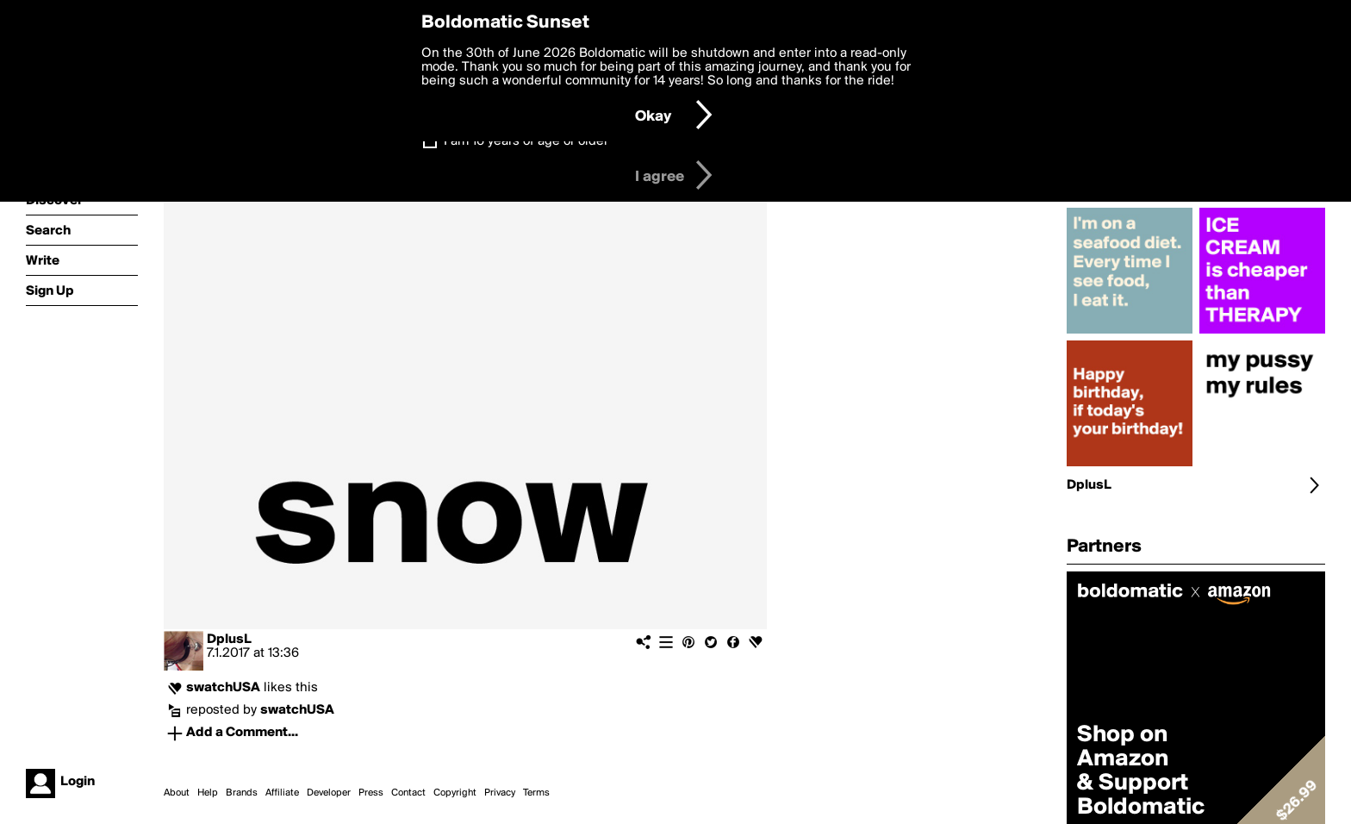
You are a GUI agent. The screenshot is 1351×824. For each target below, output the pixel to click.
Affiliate (282, 793)
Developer (329, 793)
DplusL (229, 639)
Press (370, 793)
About (177, 793)
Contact (408, 793)
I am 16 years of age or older (526, 141)
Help (207, 793)
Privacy (499, 793)
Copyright (454, 793)
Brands (242, 793)
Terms (536, 793)
